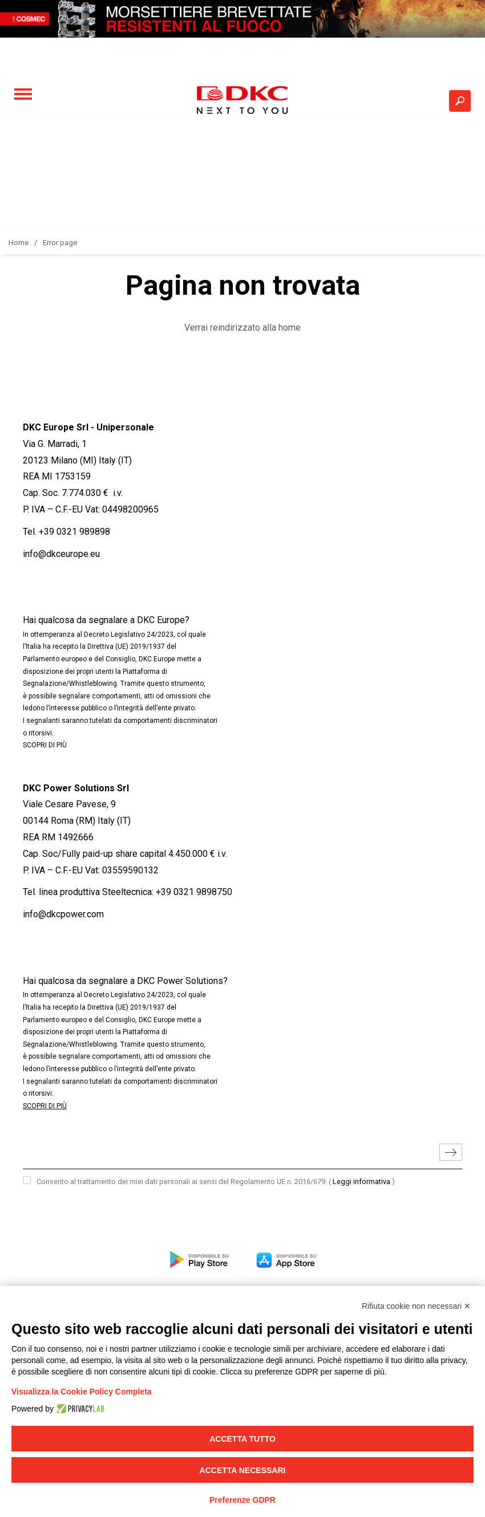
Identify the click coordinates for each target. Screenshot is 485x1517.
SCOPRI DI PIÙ (45, 745)
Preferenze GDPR (242, 1499)
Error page (60, 242)
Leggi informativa (361, 1181)
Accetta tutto (242, 1438)
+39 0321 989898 (74, 531)
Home (19, 242)
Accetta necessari (243, 1470)
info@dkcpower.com (63, 914)
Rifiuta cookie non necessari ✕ (416, 1306)
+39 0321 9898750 (194, 891)
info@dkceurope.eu (61, 553)
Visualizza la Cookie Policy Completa (81, 1391)
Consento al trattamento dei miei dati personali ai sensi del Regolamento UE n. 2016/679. (216, 1181)
